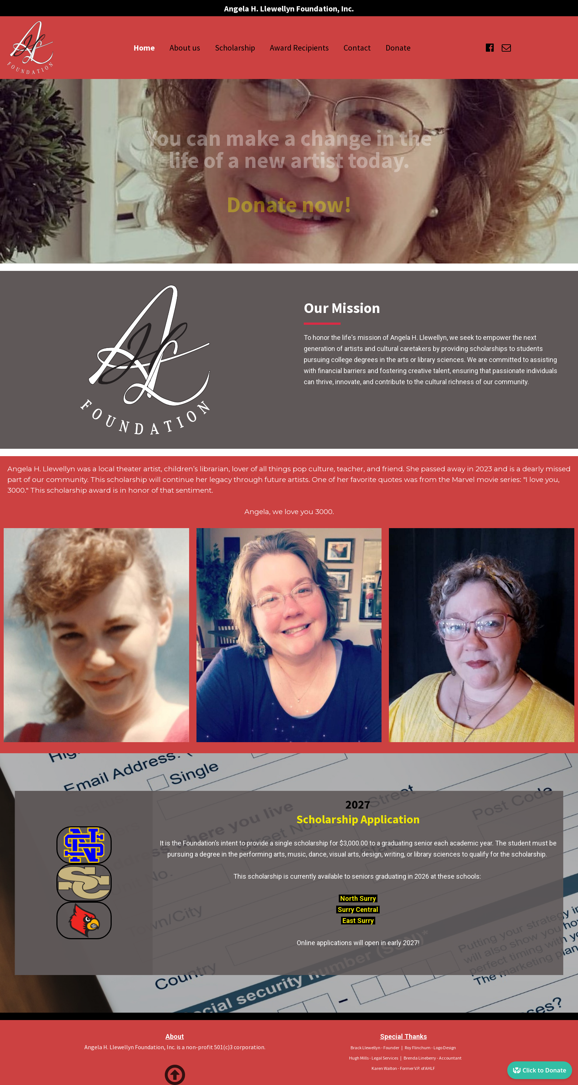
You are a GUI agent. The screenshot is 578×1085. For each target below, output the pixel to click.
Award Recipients (299, 47)
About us (185, 47)
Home (144, 47)
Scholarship (235, 47)
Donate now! (289, 204)
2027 (357, 804)
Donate (398, 47)
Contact (357, 47)
